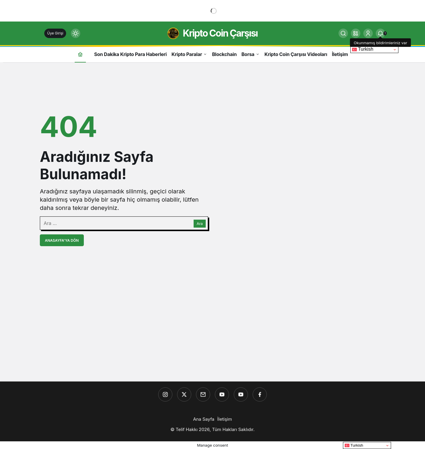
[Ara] (343, 33)
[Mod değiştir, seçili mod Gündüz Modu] (75, 33)
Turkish (362, 49)
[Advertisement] (212, 334)
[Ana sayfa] (80, 54)
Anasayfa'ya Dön (62, 240)
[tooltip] (380, 33)
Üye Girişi (55, 33)
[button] (355, 33)
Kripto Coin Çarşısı (220, 33)
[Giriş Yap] (368, 33)
